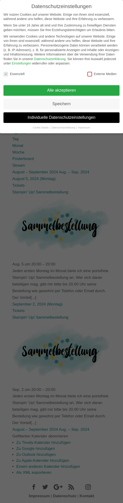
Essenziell (14, 70)
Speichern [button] (61, 100)
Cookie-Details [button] (41, 123)
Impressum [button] (84, 123)
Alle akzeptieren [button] (61, 86)
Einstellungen (21, 59)
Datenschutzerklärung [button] (64, 123)
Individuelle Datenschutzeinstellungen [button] (61, 113)
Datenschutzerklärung (49, 55)
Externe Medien (102, 70)
